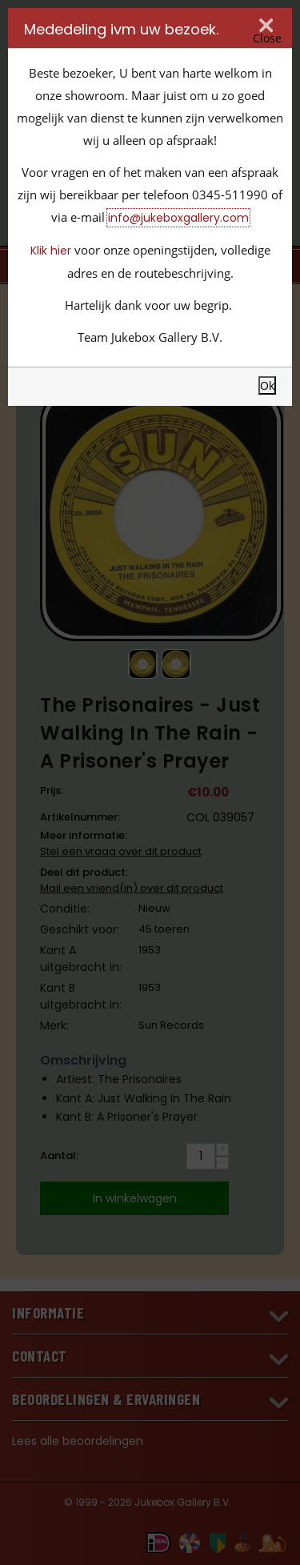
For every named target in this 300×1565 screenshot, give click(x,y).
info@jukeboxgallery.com (178, 218)
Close (267, 38)
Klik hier (50, 251)
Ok (267, 385)
